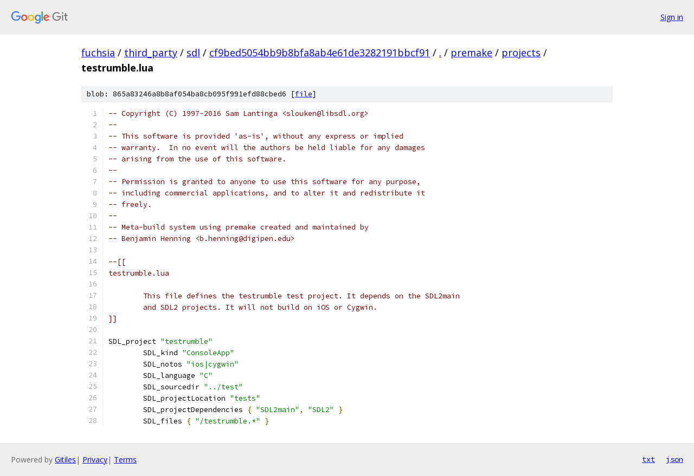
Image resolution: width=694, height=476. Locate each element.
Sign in (671, 17)
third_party (150, 52)
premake (471, 52)
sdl (193, 52)
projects (521, 52)
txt (648, 459)
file (303, 94)
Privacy (94, 459)
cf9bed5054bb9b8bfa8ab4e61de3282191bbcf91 (319, 52)
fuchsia (98, 52)
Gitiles (65, 459)
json (674, 459)
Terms (125, 459)
